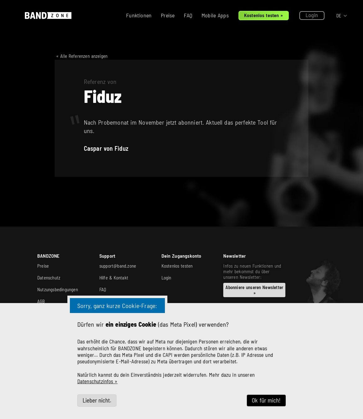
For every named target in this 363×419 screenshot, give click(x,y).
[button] (342, 15)
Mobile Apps (215, 15)
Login (312, 15)
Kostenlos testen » (263, 15)
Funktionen (139, 15)
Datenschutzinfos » (97, 381)
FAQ (188, 15)
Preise (168, 15)
